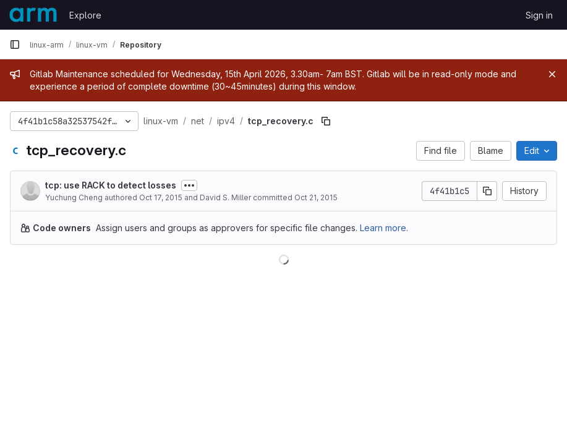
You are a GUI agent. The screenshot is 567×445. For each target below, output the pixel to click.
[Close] (552, 74)
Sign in (539, 15)
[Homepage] (33, 15)
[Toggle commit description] (189, 185)
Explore (85, 15)
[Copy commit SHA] (487, 191)
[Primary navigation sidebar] (15, 44)
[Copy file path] (326, 121)
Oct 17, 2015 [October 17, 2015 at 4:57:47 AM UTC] (160, 197)
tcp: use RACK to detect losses (110, 185)
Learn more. (384, 227)
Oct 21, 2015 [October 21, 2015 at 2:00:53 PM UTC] (316, 197)
